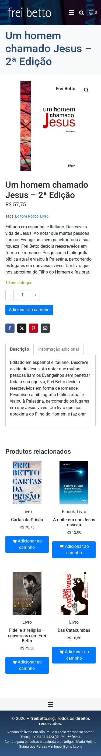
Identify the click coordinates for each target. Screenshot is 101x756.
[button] (86, 90)
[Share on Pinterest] (33, 328)
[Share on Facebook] (10, 328)
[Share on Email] (45, 328)
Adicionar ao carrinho (29, 309)
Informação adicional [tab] (58, 349)
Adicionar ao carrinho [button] (30, 544)
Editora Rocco (27, 216)
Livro (44, 216)
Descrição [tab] (19, 349)
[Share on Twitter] (21, 328)
